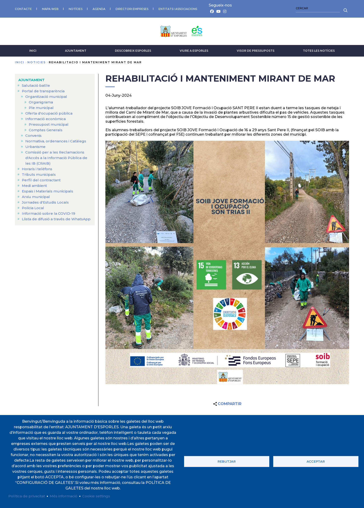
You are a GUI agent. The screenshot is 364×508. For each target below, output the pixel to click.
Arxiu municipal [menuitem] (36, 195)
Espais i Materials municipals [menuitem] (49, 190)
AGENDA (99, 8)
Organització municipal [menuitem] (47, 95)
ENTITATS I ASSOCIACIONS (178, 8)
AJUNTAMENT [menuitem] (32, 79)
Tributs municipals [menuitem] (39, 173)
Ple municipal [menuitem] (41, 106)
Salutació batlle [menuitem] (36, 84)
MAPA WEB (50, 8)
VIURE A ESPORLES (194, 49)
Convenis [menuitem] (34, 134)
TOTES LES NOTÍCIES (319, 49)
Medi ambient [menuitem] (35, 184)
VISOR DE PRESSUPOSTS (255, 49)
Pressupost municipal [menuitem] (49, 123)
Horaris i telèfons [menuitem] (38, 168)
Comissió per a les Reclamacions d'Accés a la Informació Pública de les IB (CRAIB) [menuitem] (57, 156)
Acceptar (316, 461)
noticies (36, 61)
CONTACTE (23, 8)
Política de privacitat (27, 496)
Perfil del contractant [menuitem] (41, 179)
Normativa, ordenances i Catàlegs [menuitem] (57, 140)
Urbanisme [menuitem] (35, 145)
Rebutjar (227, 461)
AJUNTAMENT (75, 49)
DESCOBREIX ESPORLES (133, 49)
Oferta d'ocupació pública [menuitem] (49, 112)
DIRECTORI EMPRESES (132, 8)
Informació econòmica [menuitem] (46, 117)
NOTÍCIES (75, 8)
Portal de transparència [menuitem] (44, 90)
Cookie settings (101, 496)
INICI (32, 49)
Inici (19, 61)
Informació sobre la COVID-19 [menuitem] (49, 212)
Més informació (66, 496)
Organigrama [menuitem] (41, 101)
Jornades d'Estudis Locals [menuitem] (46, 201)
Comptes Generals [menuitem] (46, 129)
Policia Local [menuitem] (34, 206)
